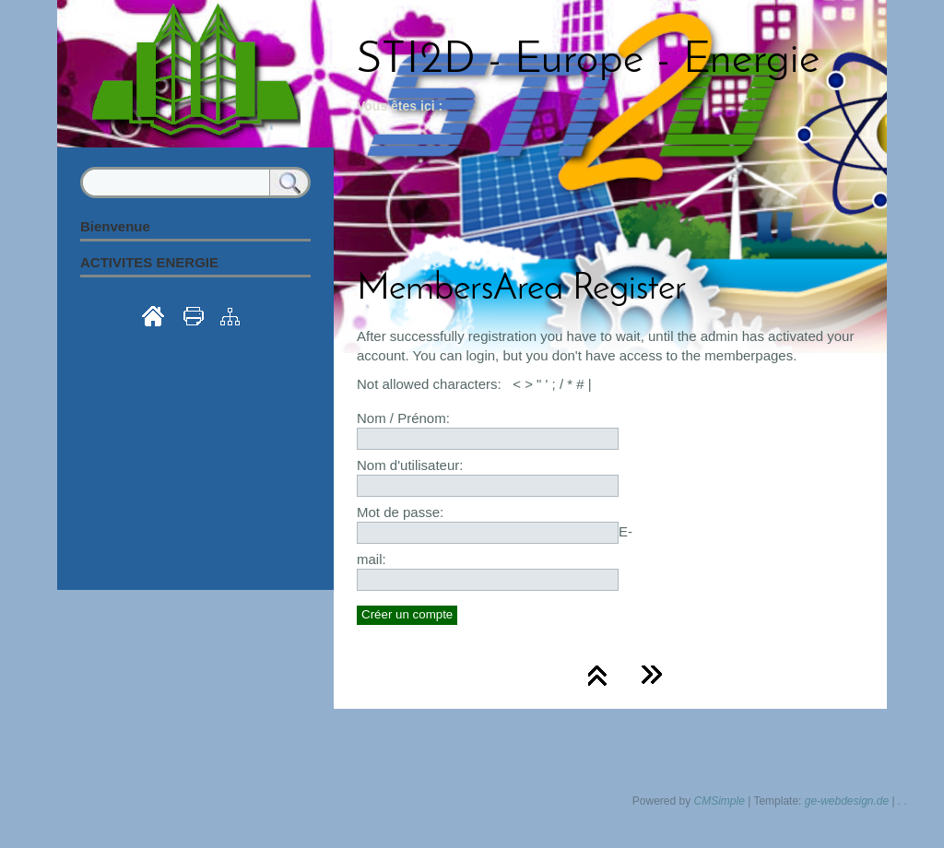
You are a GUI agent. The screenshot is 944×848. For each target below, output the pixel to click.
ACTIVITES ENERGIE (149, 262)
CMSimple (719, 801)
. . (902, 801)
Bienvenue (115, 226)
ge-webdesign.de (847, 801)
